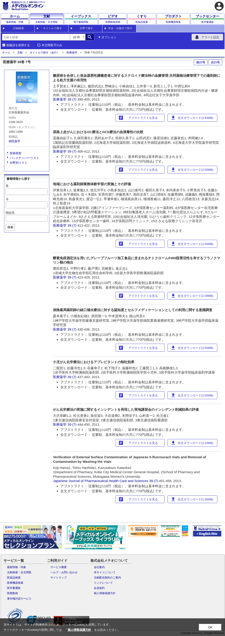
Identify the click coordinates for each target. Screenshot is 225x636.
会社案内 (99, 567)
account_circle (219, 6)
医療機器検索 (15, 582)
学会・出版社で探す (120, 28)
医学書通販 (14, 588)
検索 (10, 227)
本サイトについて (105, 572)
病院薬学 (14, 141)
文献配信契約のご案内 (107, 577)
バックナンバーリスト (24, 158)
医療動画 (12, 593)
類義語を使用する (18, 45)
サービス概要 (58, 567)
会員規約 (99, 588)
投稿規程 (15, 153)
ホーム (6, 52)
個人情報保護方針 (105, 593)
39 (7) (72, 99)
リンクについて (103, 582)
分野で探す (86, 28)
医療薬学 (71, 52)
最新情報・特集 (16, 567)
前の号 (200, 62)
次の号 (215, 62)
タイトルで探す (52, 28)
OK (210, 627)
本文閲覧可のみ (52, 45)
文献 (20, 52)
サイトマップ (58, 577)
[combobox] (36, 37)
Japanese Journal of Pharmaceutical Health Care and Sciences (100, 481)
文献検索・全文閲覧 (19, 572)
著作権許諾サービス (19, 598)
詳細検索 (18, 28)
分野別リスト (18, 162)
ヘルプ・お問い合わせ (64, 572)
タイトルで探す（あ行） (44, 52)
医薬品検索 (14, 577)
